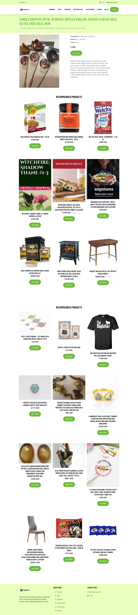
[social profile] (28, 2)
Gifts (60, 9)
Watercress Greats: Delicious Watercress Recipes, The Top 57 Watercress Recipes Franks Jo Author (69, 207)
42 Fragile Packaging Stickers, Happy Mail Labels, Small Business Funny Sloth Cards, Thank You (103, 492)
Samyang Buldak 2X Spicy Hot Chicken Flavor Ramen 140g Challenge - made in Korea (69, 548)
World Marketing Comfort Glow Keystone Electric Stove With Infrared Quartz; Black (69, 273)
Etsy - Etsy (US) (90, 36)
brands (52, 9)
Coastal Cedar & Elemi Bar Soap (69, 347)
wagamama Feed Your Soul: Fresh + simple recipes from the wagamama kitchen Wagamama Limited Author (103, 204)
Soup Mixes (90, 9)
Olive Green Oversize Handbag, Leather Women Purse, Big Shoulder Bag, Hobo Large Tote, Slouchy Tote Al (69, 473)
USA (103, 2)
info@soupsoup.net (111, 2)
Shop (114, 9)
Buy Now (76, 53)
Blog (106, 9)
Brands (59, 592)
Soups (99, 9)
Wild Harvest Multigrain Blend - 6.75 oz (35, 137)
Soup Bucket (78, 9)
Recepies (67, 9)
